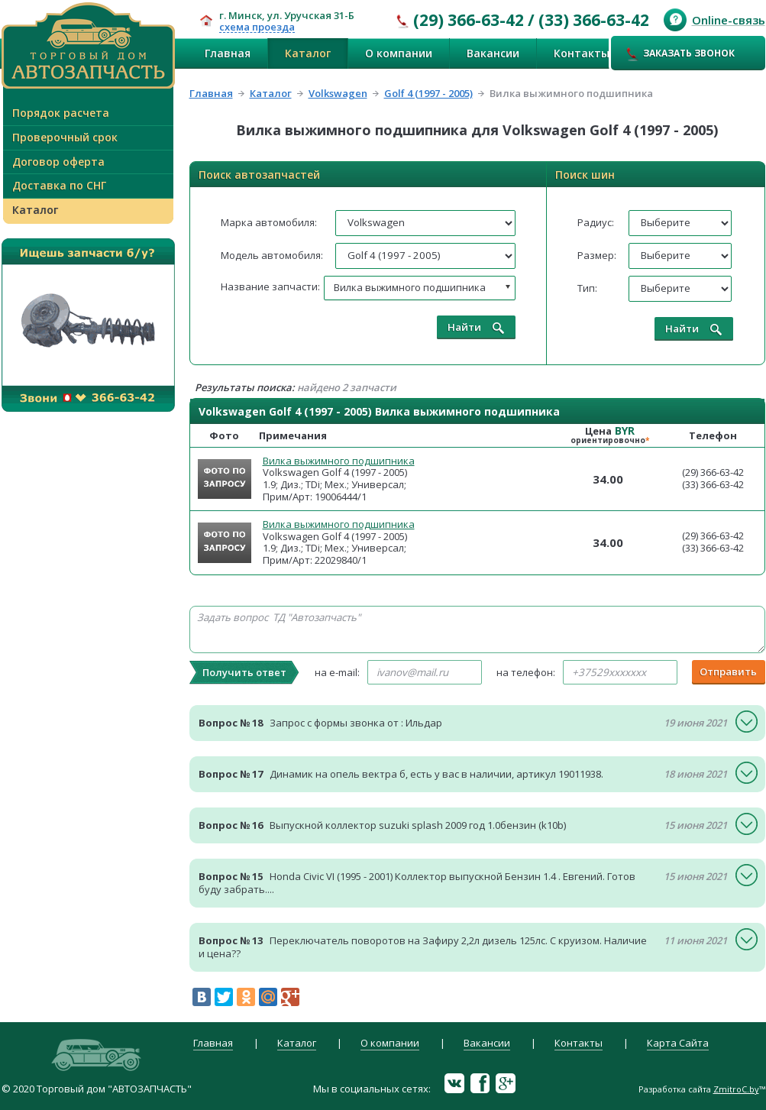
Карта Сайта (678, 1043)
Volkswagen (338, 93)
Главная (227, 53)
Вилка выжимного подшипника (339, 461)
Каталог (308, 53)
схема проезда (257, 27)
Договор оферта (58, 161)
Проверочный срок (65, 137)
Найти (476, 327)
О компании (398, 53)
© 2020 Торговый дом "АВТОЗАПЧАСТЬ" (97, 1088)
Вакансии (493, 53)
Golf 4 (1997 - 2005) (428, 93)
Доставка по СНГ (59, 185)
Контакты (581, 53)
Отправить (728, 671)
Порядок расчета (60, 112)
